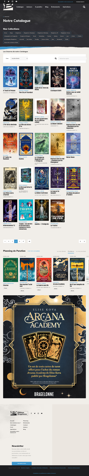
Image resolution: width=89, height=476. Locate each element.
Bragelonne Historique (43, 32)
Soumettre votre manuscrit (65, 1)
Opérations (67, 7)
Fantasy (49, 36)
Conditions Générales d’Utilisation (40, 467)
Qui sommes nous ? (15, 422)
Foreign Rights (80, 1)
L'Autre (73, 36)
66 (29, 241)
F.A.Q (11, 427)
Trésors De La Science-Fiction (11, 42)
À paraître (38, 7)
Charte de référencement (74, 467)
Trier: (7, 58)
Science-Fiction (45, 39)
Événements (55, 7)
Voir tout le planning (34, 251)
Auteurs (29, 7)
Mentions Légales (25, 467)
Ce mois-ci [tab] (71, 251)
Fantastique (41, 36)
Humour (62, 36)
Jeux (68, 36)
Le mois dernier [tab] (61, 251)
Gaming (55, 36)
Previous (80, 241)
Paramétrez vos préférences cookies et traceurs (44, 473)
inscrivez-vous (22, 463)
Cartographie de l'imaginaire (10, 36)
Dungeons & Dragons (25, 36)
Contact (25, 425)
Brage (11, 32)
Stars (53, 39)
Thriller (66, 39)
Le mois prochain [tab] (81, 251)
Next (84, 241)
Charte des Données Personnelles (58, 467)
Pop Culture (29, 39)
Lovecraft (21, 39)
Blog (46, 7)
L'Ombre (80, 36)
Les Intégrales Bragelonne (10, 39)
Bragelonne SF (54, 32)
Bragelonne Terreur (65, 32)
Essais (34, 36)
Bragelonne (18, 32)
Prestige (37, 39)
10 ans (5, 32)
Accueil (12, 420)
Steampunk (59, 39)
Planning (25, 420)
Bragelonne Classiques (29, 32)
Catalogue (20, 7)
